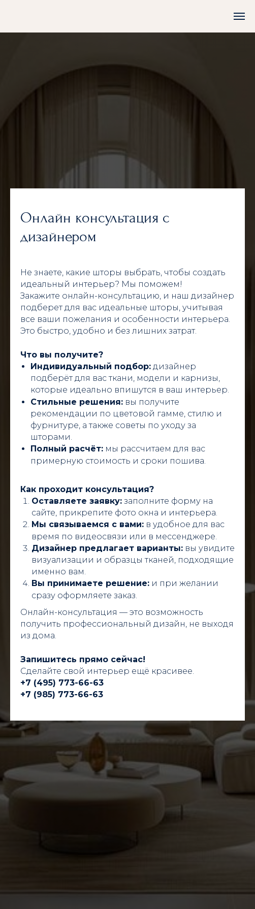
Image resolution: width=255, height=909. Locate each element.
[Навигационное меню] (239, 16)
